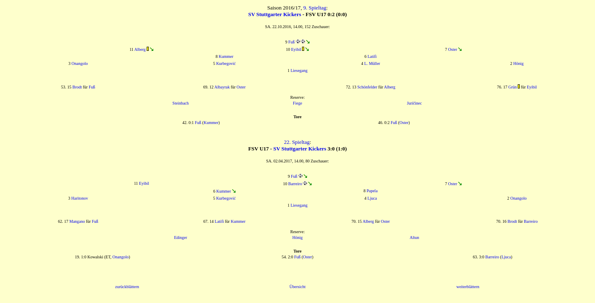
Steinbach (180, 103)
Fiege (297, 103)
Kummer (226, 56)
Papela (372, 190)
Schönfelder (367, 87)
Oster (452, 49)
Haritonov (79, 198)
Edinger (180, 237)
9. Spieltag (314, 8)
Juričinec (414, 103)
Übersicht (298, 286)
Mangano (77, 221)
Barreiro (295, 183)
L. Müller (372, 63)
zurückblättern (127, 286)
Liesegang (298, 70)
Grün (512, 87)
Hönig (518, 63)
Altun (414, 237)
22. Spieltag (296, 142)
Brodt (77, 87)
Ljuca (372, 198)
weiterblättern (468, 286)
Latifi (371, 56)
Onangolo (79, 63)
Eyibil (296, 49)
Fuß (291, 42)
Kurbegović (226, 63)
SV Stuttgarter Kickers (274, 14)
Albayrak (222, 87)
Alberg (140, 49)
